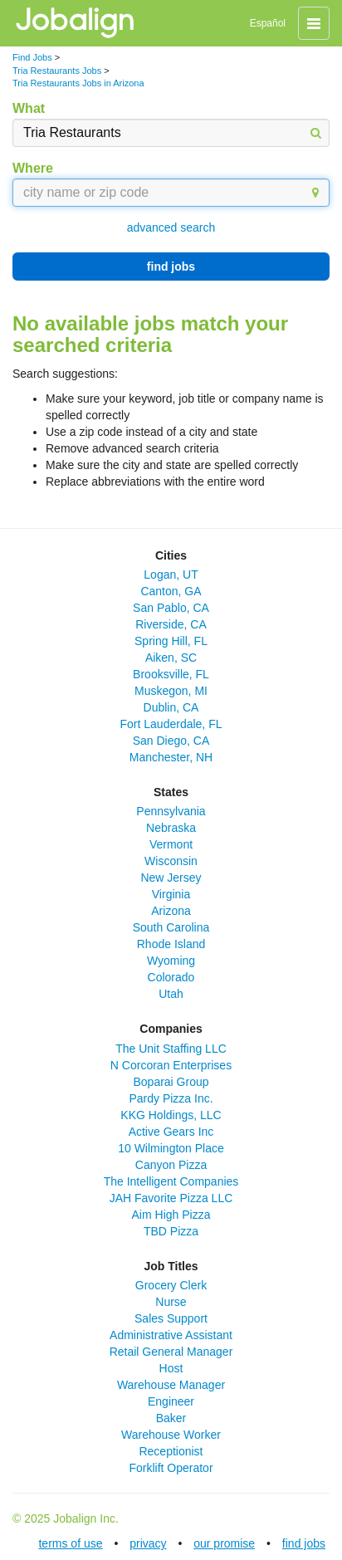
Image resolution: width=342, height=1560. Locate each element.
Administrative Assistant (171, 1335)
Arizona (170, 910)
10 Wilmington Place (171, 1148)
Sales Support (171, 1318)
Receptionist (171, 1451)
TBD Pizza (171, 1231)
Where (32, 168)
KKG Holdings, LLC (170, 1115)
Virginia (171, 894)
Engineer (171, 1401)
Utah (171, 993)
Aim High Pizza (171, 1214)
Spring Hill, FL (171, 641)
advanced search (171, 227)
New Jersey (170, 877)
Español (268, 23)
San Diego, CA (171, 740)
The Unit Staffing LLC (171, 1048)
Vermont (171, 844)
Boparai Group (170, 1081)
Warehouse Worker (171, 1434)
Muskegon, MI (171, 690)
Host (171, 1368)
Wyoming (171, 960)
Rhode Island (171, 944)
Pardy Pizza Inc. (171, 1098)
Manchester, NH (171, 757)
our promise (224, 1543)
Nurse (170, 1301)
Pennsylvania (170, 811)
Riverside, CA (171, 624)
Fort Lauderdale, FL (171, 724)
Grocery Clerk (171, 1285)
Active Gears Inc (171, 1131)
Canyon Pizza (171, 1164)
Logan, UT (171, 574)
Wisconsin (171, 861)
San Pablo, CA (171, 607)
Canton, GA (170, 591)
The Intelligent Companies (171, 1181)
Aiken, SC (171, 657)
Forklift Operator (171, 1467)
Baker (171, 1418)
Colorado (171, 977)
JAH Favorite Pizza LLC (171, 1198)
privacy (147, 1543)
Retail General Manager (171, 1351)
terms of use (70, 1543)
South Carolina (171, 927)
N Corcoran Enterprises (171, 1065)
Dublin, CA (171, 707)
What (28, 108)
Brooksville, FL (171, 674)
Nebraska (171, 827)
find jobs (171, 266)
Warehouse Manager (171, 1384)
